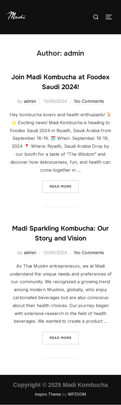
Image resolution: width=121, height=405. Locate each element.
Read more (64, 186)
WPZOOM (77, 394)
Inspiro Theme (48, 394)
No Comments (89, 101)
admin (30, 101)
